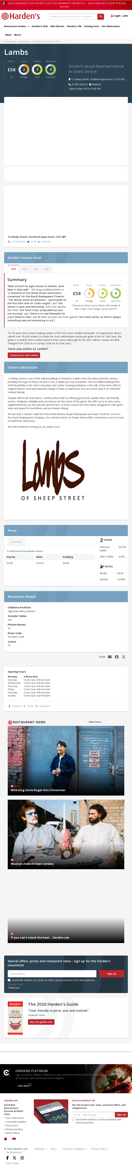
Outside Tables (17, 616)
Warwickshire (24, 41)
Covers (12, 641)
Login (115, 15)
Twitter (28, 706)
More (17, 34)
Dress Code (15, 633)
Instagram (42, 706)
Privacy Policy (15, 984)
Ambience (51, 61)
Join (125, 15)
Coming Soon (91, 26)
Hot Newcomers (111, 26)
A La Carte (16, 541)
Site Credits (12, 1163)
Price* (11, 61)
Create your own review (24, 355)
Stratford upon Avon (43, 41)
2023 (46, 269)
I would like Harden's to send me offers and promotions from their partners (51, 980)
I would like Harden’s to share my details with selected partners (96, 1121)
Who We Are (57, 26)
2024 (35, 269)
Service (37, 61)
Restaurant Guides (16, 26)
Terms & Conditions (73, 1148)
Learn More (23, 1085)
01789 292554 (17, 241)
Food (24, 61)
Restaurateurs (14, 1152)
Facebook (15, 706)
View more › (95, 721)
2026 (13, 269)
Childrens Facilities (19, 607)
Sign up (111, 973)
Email (31, 241)
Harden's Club (40, 26)
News (8, 34)
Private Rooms (17, 624)
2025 (24, 269)
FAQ (53, 1148)
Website (43, 241)
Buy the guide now (41, 1022)
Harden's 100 (74, 26)
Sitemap (39, 1148)
